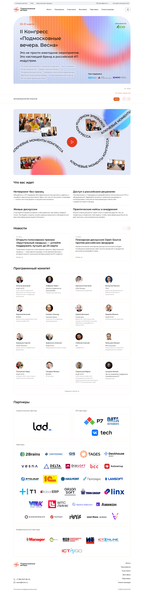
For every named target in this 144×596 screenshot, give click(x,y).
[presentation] (124, 99)
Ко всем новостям (122, 93)
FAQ (31, 3)
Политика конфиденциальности (25, 589)
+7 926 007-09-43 (23, 579)
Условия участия (21, 3)
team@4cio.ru (102, 3)
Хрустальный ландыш (44, 3)
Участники (71, 9)
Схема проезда (107, 9)
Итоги (48, 9)
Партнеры (94, 9)
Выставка (83, 9)
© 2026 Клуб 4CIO (124, 589)
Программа (59, 9)
